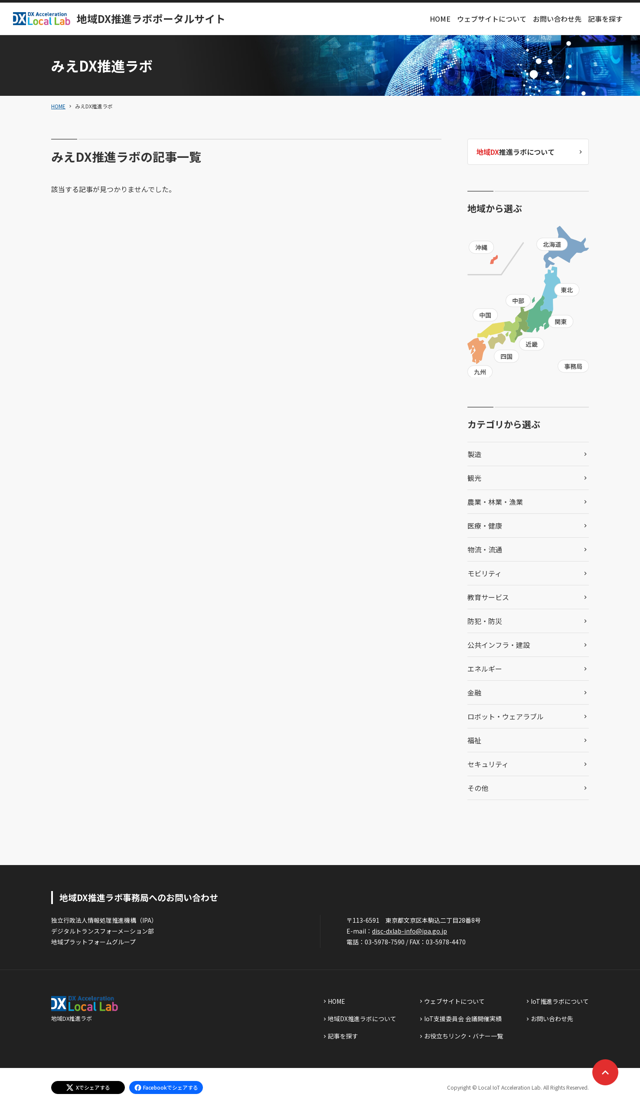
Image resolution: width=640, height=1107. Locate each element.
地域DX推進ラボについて (362, 1018)
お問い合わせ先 (557, 18)
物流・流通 (484, 549)
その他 (477, 788)
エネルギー (484, 668)
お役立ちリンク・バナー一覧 (463, 1036)
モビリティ (484, 573)
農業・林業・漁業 (495, 501)
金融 (474, 692)
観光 (474, 478)
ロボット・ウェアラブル (505, 716)
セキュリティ (488, 764)
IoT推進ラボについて (560, 1001)
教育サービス (488, 597)
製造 (474, 454)
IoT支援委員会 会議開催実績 (463, 1018)
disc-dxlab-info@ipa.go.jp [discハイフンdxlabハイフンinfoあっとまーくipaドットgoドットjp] (409, 931)
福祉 (474, 740)
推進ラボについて (516, 152)
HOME (440, 18)
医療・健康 (484, 525)
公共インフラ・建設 (498, 645)
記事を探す (605, 18)
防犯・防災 (484, 621)
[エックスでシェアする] (88, 1087)
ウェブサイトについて (491, 18)
